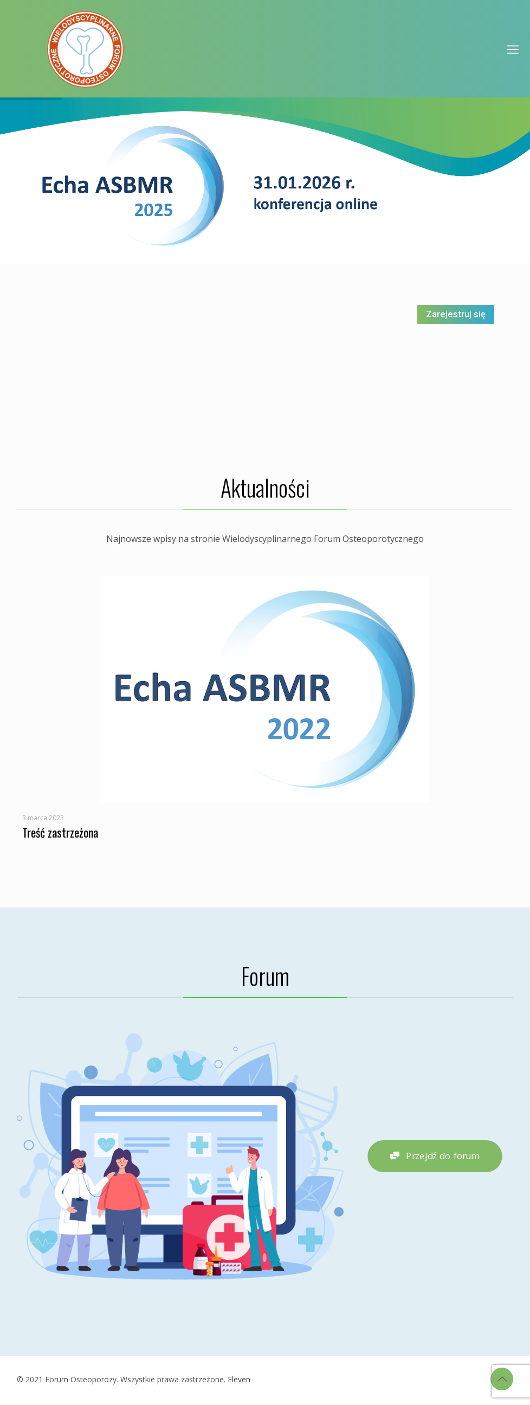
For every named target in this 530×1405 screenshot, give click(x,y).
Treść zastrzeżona (60, 832)
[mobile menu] (512, 49)
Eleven (239, 1379)
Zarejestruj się (456, 314)
